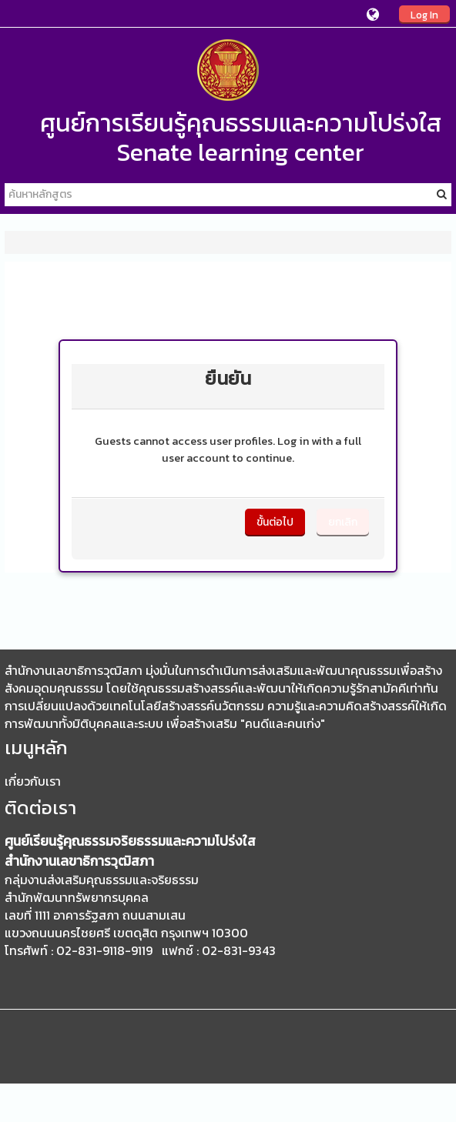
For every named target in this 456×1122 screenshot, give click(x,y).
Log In (424, 14)
